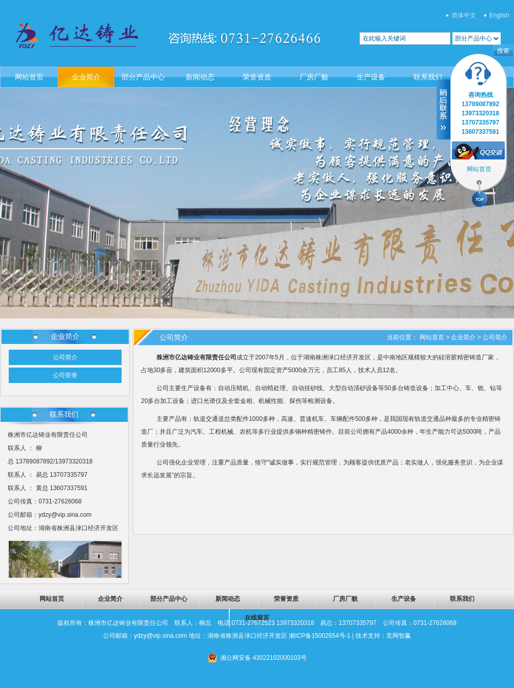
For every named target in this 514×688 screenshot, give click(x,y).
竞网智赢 (398, 635)
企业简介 (86, 77)
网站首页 (29, 77)
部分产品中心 (143, 77)
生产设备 (371, 77)
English (499, 15)
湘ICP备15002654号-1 (319, 635)
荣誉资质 (257, 77)
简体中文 (463, 15)
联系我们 (427, 77)
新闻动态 (200, 77)
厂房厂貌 (314, 77)
